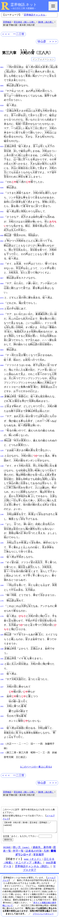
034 (1, 181)
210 (1, 745)
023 (1, 146)
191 (1, 654)
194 (1, 668)
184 (1, 630)
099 (1, 362)
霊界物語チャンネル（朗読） (32, 860)
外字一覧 (18, 845)
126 (1, 452)
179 (1, 611)
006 (1, 90)
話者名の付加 (34, 845)
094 (1, 347)
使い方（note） (22, 841)
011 (1, 110)
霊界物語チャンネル (34, 15)
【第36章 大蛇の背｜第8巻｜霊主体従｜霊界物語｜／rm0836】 (30, 820)
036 (1, 192)
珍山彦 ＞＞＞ (47, 41)
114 (1, 413)
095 (1, 352)
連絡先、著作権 (42, 841)
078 (1, 306)
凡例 (46, 845)
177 (1, 601)
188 (1, 644)
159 (1, 553)
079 (1, 311)
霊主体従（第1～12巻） (25, 22)
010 (1, 105)
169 (1, 581)
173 (1, 591)
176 (1, 596)
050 (1, 234)
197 (1, 681)
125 (1, 447)
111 (1, 403)
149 (1, 520)
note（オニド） (33, 853)
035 (1, 186)
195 (1, 673)
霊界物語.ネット (23, 5)
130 (1, 462)
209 (1, 736)
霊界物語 (7, 22)
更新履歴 (38, 849)
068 (1, 281)
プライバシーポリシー (43, 908)
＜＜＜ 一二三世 (13, 34)
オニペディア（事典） (29, 857)
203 (1, 709)
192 (1, 659)
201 (1, 699)
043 (1, 215)
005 (1, 85)
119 (1, 427)
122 (1, 437)
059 (1, 262)
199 (1, 690)
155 (1, 539)
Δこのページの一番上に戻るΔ (36, 759)
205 (1, 721)
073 (1, 295)
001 (1, 67)
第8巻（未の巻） (46, 22)
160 (1, 558)
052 (1, 239)
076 (1, 301)
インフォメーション (43, 59)
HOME (7, 841)
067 (1, 276)
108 (1, 393)
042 (1, 210)
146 (1, 510)
